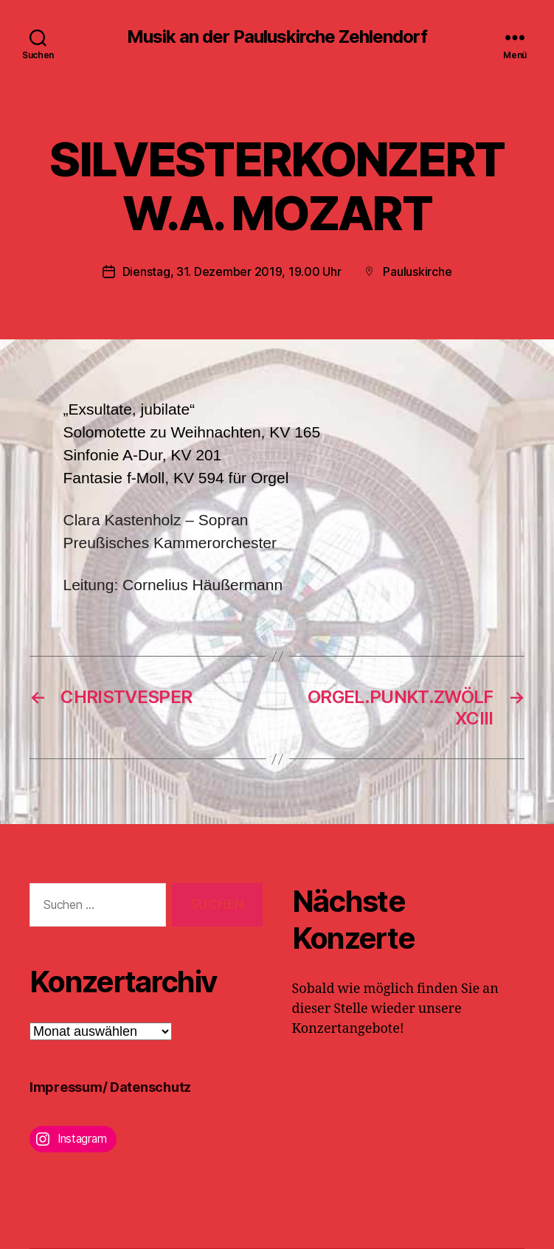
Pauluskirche (417, 271)
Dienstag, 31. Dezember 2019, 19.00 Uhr (232, 271)
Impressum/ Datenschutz (110, 1087)
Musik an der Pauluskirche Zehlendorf (277, 37)
